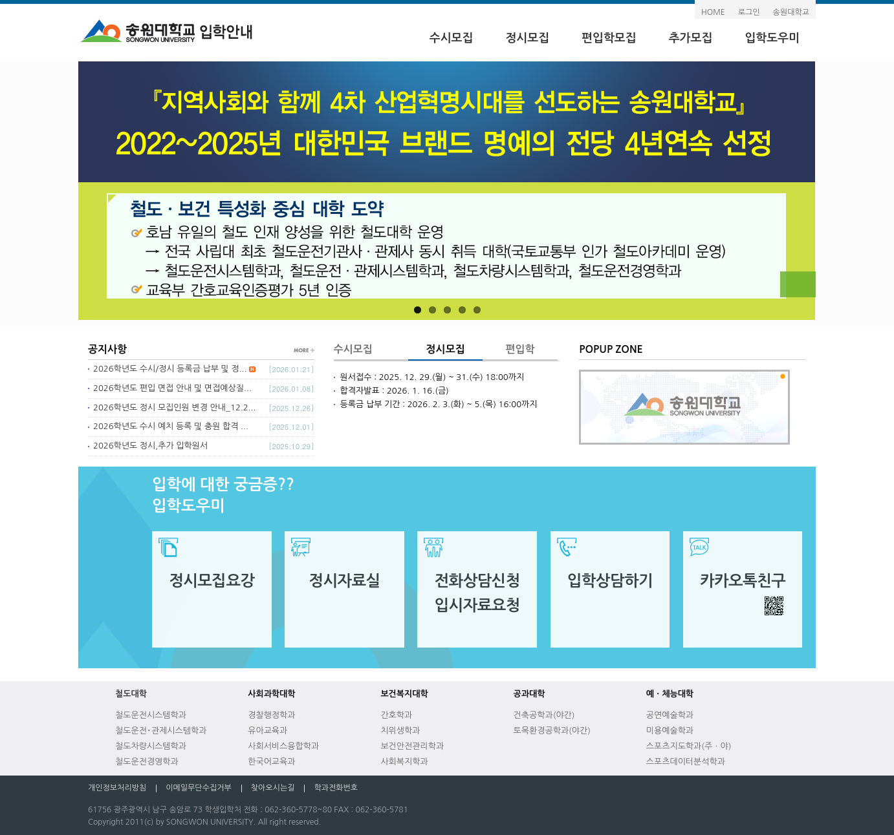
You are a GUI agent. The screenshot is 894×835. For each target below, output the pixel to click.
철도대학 (131, 694)
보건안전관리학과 (412, 746)
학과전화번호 (336, 788)
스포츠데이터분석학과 (685, 761)
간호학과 (396, 715)
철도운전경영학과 (147, 761)
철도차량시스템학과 (150, 746)
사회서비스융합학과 (283, 746)
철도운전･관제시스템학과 (160, 730)
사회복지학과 (404, 761)
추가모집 (691, 38)
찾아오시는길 (273, 788)
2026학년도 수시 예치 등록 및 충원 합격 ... (170, 426)
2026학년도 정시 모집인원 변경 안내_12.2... (174, 407)
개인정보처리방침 (117, 788)
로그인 (749, 12)
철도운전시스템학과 (150, 715)
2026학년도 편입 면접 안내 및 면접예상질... (172, 388)
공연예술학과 (669, 715)
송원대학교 (791, 12)
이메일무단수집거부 (199, 788)
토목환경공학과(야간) (552, 730)
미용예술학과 (669, 730)
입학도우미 (772, 38)
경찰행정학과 (271, 715)
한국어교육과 (271, 761)
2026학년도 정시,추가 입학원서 (150, 445)
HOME (713, 12)
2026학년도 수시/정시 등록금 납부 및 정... (174, 369)
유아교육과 (267, 730)
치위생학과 (400, 730)
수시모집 (452, 38)
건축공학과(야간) (544, 715)
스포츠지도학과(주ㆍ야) (689, 746)
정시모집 (527, 38)
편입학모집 (609, 38)
